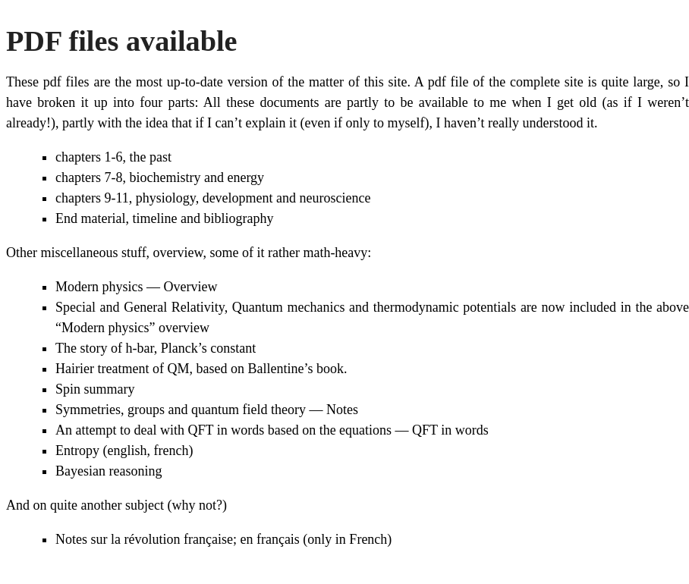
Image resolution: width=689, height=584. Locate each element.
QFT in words (450, 430)
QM (178, 368)
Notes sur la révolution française (144, 539)
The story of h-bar (104, 348)
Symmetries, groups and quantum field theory (180, 409)
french (170, 450)
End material (90, 218)
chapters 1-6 (88, 157)
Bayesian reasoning (108, 471)
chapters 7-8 (88, 177)
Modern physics (99, 286)
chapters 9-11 (92, 198)
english (126, 450)
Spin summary (95, 389)
